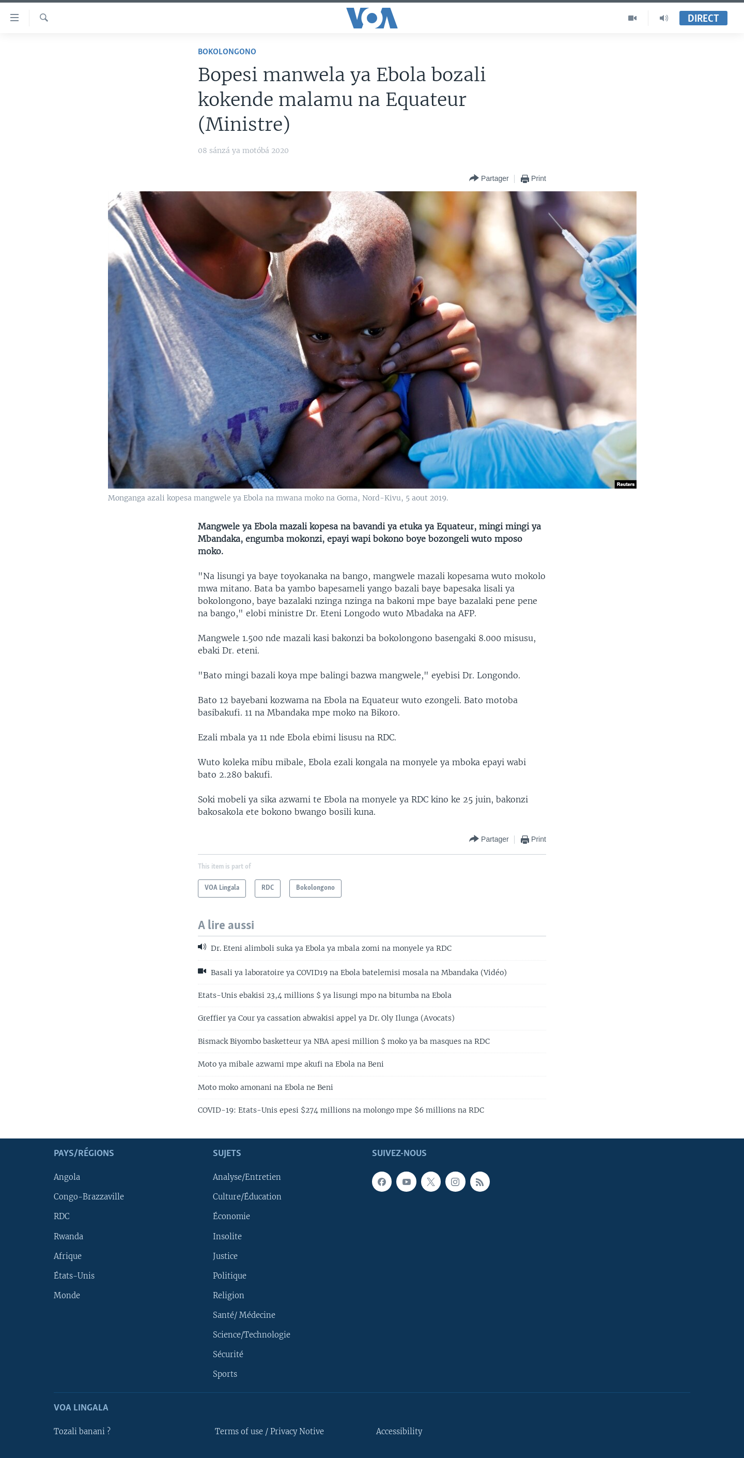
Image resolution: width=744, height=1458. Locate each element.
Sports (225, 1373)
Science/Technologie (251, 1334)
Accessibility (399, 1431)
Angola (67, 1177)
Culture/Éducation (247, 1197)
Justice (225, 1255)
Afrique (68, 1255)
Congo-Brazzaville (89, 1197)
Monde (67, 1295)
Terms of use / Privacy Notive (269, 1431)
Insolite (227, 1236)
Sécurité (228, 1354)
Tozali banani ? (82, 1431)
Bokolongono (227, 52)
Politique (229, 1275)
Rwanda (68, 1236)
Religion (228, 1295)
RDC (62, 1216)
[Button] (489, 178)
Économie (231, 1216)
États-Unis (74, 1275)
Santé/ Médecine (244, 1314)
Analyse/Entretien (247, 1177)
